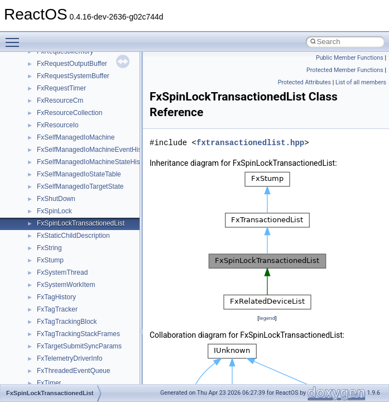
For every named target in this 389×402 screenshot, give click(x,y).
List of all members (360, 82)
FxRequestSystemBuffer (73, 76)
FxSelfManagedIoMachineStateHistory (94, 162)
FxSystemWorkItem (66, 285)
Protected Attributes (304, 82)
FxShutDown (56, 199)
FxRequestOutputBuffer (72, 64)
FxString (49, 248)
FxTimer (49, 383)
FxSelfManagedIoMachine (75, 137)
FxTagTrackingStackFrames (78, 334)
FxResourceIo (58, 125)
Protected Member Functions (344, 70)
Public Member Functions (349, 57)
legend (267, 318)
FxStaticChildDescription (73, 236)
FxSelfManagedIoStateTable (79, 174)
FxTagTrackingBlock (67, 322)
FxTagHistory (56, 297)
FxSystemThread (62, 272)
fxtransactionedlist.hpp (250, 142)
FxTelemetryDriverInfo (69, 358)
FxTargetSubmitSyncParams (79, 346)
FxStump (50, 260)
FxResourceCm (60, 100)
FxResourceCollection (69, 113)
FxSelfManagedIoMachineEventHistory (94, 150)
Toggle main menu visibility (15, 37)
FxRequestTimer (61, 88)
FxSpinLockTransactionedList (80, 223)
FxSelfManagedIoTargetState (80, 186)
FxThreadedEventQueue (73, 371)
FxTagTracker (57, 309)
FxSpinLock (54, 211)
